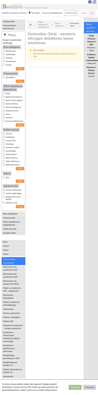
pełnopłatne (10, 77)
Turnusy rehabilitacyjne (52, 13)
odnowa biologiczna (13, 107)
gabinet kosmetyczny (14, 97)
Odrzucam (89, 387)
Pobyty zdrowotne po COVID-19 (12, 371)
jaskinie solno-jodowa (14, 100)
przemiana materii (13, 147)
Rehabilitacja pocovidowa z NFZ (11, 357)
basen (8, 93)
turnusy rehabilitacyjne (14, 121)
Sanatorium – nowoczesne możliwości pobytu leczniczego (11, 337)
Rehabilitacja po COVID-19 (10, 364)
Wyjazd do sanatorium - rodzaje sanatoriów (13, 327)
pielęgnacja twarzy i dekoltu (13, 198)
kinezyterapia (11, 61)
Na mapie (34, 13)
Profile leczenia (9, 229)
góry (7, 177)
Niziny (6, 254)
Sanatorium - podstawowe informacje (9, 348)
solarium (9, 117)
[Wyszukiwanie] (92, 13)
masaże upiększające (14, 193)
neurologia (10, 144)
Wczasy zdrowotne (11, 313)
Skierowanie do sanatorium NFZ (10, 268)
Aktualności (8, 376)
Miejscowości (9, 21)
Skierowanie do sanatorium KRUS (11, 282)
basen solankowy (59, 24)
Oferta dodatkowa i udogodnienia (11, 223)
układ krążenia (11, 154)
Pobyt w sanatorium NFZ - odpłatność (12, 289)
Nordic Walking (12, 104)
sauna (8, 114)
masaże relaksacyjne (14, 190)
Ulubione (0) (70, 13)
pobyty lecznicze (12, 111)
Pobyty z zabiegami (11, 317)
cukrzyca (9, 133)
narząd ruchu (11, 140)
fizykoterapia (10, 51)
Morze (6, 250)
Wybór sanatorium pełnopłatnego (11, 303)
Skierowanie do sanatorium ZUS (10, 275)
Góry (5, 242)
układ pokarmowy (13, 165)
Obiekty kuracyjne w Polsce (14, 13)
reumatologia (11, 151)
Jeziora (6, 246)
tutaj (35, 56)
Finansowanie (9, 217)
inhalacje (9, 58)
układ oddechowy (12, 161)
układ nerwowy (12, 158)
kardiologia (10, 137)
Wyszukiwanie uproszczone (9, 27)
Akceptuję (75, 387)
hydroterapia (10, 54)
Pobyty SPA (8, 321)
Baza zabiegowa (10, 213)
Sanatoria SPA (9, 233)
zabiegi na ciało (12, 203)
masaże (8, 65)
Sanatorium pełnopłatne (8, 296)
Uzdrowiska (8, 309)
